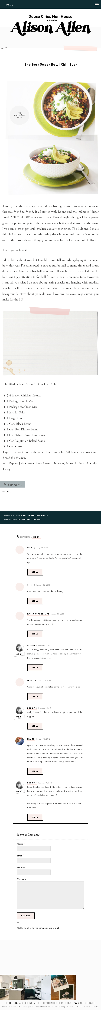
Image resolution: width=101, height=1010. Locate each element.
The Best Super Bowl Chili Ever (51, 64)
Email (20, 855)
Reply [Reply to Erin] (35, 572)
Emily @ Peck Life (38, 614)
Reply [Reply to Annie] (35, 601)
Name (21, 843)
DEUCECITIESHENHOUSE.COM (57, 1003)
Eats (8, 491)
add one (36, 536)
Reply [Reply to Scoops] (35, 667)
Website (21, 867)
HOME (9, 5)
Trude (31, 739)
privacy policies (28, 1007)
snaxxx (88, 294)
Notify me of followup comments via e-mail (38, 927)
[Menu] (96, 4)
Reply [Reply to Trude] (35, 771)
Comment (21, 879)
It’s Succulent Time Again (33, 515)
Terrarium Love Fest (29, 519)
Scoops (32, 645)
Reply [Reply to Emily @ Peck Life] (35, 634)
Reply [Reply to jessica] (35, 696)
